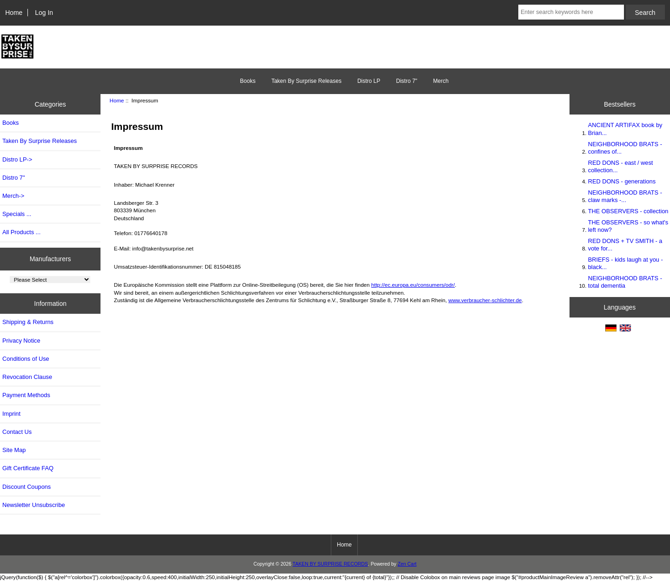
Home (13, 12)
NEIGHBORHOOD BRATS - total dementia (625, 282)
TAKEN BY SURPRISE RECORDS (330, 564)
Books (247, 81)
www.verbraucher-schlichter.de (485, 300)
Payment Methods (26, 395)
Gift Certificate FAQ (28, 468)
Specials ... (16, 213)
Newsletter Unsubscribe (33, 504)
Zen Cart (407, 564)
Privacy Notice (21, 340)
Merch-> (13, 195)
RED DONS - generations (622, 181)
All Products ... (21, 232)
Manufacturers (50, 259)
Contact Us (17, 431)
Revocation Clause (27, 376)
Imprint (11, 413)
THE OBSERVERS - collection (628, 211)
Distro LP (368, 81)
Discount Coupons (26, 486)
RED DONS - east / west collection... (620, 166)
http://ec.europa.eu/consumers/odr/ (413, 285)
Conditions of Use (25, 358)
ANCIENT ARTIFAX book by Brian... (625, 129)
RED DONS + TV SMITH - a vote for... (625, 244)
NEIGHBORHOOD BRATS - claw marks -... (625, 196)
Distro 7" (406, 81)
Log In (44, 12)
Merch (441, 81)
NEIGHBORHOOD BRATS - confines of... (625, 148)
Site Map (14, 449)
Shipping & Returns (28, 321)
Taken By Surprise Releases (306, 81)
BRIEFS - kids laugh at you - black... (625, 263)
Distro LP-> (17, 159)
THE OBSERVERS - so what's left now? (628, 226)
